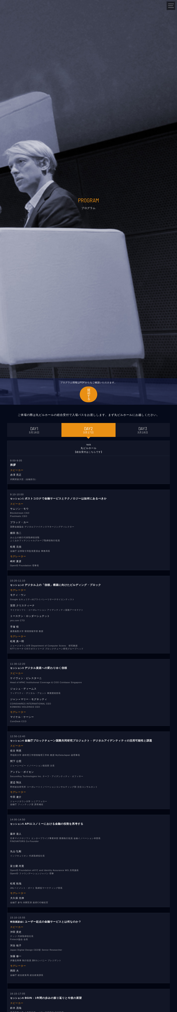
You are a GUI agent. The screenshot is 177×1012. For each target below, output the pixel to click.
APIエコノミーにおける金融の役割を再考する (47, 823)
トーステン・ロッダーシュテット (30, 616)
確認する (88, 398)
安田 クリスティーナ (22, 605)
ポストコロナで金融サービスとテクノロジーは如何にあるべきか (58, 498)
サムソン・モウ (19, 508)
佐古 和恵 (16, 750)
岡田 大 (14, 970)
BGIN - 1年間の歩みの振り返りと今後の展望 (46, 997)
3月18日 (143, 430)
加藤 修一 (16, 956)
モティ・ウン (18, 595)
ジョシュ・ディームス (23, 688)
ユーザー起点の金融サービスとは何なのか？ (45, 921)
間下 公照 (16, 761)
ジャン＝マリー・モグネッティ (28, 699)
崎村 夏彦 (16, 561)
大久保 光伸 (17, 898)
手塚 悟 (14, 626)
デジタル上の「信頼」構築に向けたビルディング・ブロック (55, 584)
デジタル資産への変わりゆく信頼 (38, 667)
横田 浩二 (16, 533)
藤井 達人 (16, 833)
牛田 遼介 (16, 797)
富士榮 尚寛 (17, 866)
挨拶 (13, 464)
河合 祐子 (16, 945)
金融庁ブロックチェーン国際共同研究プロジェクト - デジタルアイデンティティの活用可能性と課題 (81, 740)
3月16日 (34, 430)
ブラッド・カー (19, 522)
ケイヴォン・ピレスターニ (26, 678)
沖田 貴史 (16, 931)
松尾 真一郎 (17, 641)
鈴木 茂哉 (16, 1008)
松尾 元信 (16, 546)
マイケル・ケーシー (22, 717)
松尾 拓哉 (16, 883)
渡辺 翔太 (16, 782)
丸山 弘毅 (16, 851)
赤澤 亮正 (16, 474)
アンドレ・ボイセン (22, 771)
